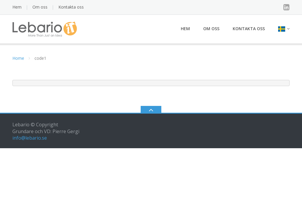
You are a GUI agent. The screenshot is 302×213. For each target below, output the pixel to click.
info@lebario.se (29, 138)
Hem (17, 7)
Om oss (39, 7)
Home (18, 58)
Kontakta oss (71, 7)
